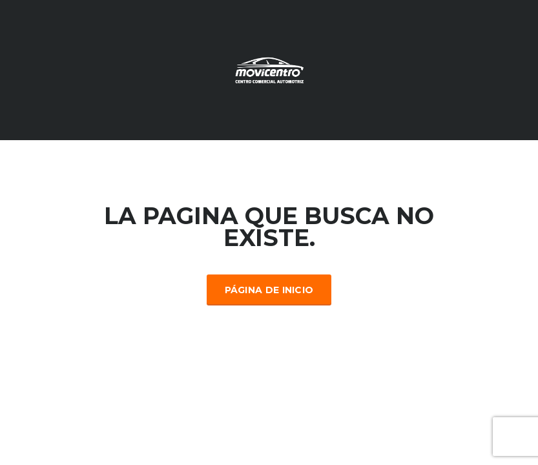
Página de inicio (269, 290)
